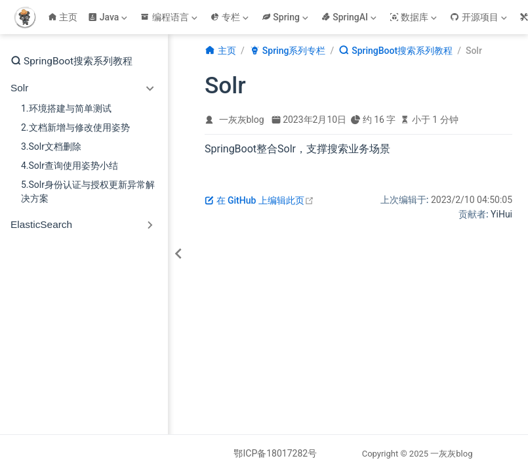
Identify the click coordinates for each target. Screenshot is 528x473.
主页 (63, 17)
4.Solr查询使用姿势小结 (69, 165)
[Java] (108, 17)
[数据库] (414, 17)
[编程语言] (170, 17)
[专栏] (231, 17)
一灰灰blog (241, 119)
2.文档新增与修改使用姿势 (75, 127)
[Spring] (286, 17)
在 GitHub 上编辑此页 (259, 200)
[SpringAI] (350, 17)
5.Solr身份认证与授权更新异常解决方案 (88, 191)
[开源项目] (479, 17)
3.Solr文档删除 (51, 146)
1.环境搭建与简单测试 (66, 108)
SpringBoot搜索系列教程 (71, 60)
